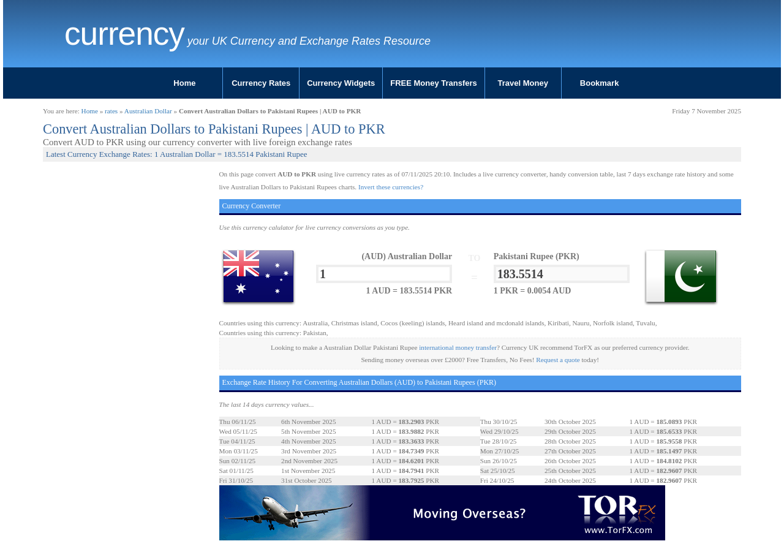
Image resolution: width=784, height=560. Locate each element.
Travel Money (523, 83)
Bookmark (599, 83)
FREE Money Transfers (433, 83)
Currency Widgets (341, 83)
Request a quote (557, 359)
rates (111, 111)
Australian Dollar (148, 111)
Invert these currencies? (390, 187)
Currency (124, 33)
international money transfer (458, 347)
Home (184, 83)
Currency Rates (261, 83)
